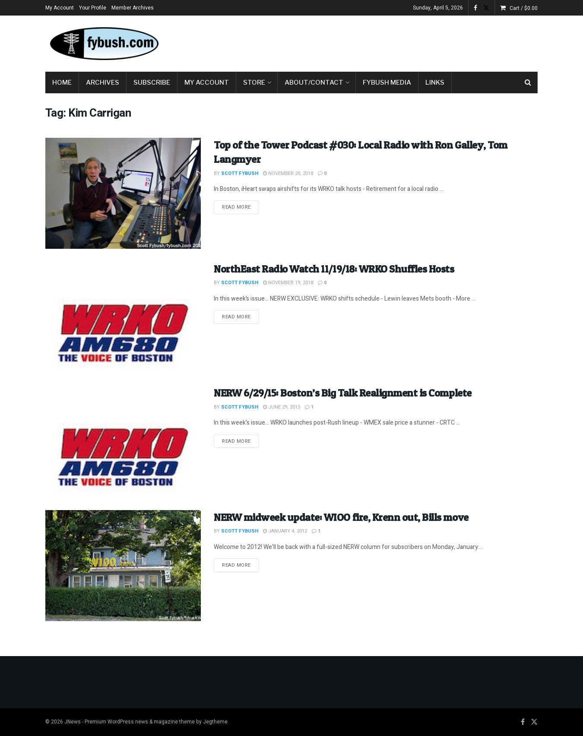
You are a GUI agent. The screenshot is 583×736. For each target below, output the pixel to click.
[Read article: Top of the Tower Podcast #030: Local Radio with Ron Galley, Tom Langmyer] (123, 193)
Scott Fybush (239, 173)
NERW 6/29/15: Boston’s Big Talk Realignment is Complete (343, 393)
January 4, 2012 (285, 531)
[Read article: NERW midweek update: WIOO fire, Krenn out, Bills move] (123, 565)
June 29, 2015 (281, 407)
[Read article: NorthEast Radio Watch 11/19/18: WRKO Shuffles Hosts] (123, 317)
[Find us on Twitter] (534, 722)
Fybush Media (387, 82)
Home (62, 82)
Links (434, 82)
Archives (102, 82)
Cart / (524, 8)
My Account (59, 8)
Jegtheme (215, 722)
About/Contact (314, 82)
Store (254, 82)
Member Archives (132, 8)
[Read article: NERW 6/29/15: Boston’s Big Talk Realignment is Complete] (123, 441)
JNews (72, 722)
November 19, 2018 (288, 282)
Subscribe (151, 82)
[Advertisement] (380, 41)
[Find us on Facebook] (523, 722)
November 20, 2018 (288, 173)
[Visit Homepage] (103, 43)
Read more (240, 207)
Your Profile (92, 8)
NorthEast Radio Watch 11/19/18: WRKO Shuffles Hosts (334, 269)
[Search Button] (528, 82)
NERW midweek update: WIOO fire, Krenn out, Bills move (341, 517)
